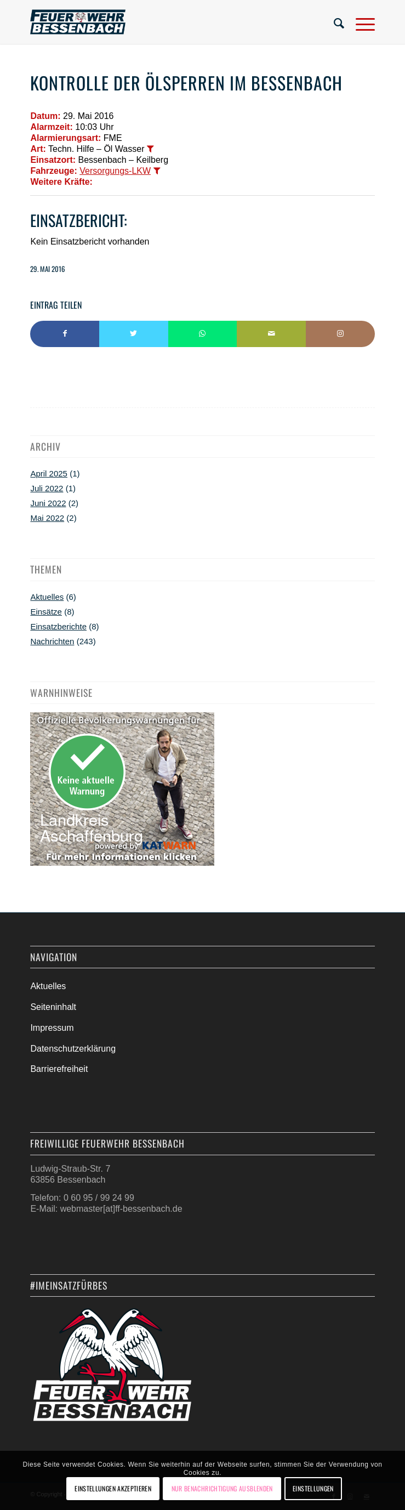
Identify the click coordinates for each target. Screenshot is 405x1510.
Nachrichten (52, 641)
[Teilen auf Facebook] (64, 334)
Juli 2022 (46, 488)
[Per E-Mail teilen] (271, 334)
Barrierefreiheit (59, 1069)
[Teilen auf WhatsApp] (202, 334)
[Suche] (334, 22)
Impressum (51, 1027)
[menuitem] (334, 22)
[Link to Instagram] (340, 334)
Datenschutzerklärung (73, 1048)
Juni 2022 (48, 503)
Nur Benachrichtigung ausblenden (222, 1488)
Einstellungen (313, 1488)
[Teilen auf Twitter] (133, 334)
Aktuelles (47, 596)
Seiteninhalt (53, 1007)
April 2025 (48, 473)
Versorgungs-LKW (115, 170)
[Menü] (360, 22)
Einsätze (46, 611)
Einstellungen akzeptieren (113, 1488)
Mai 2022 (47, 518)
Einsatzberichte (58, 626)
